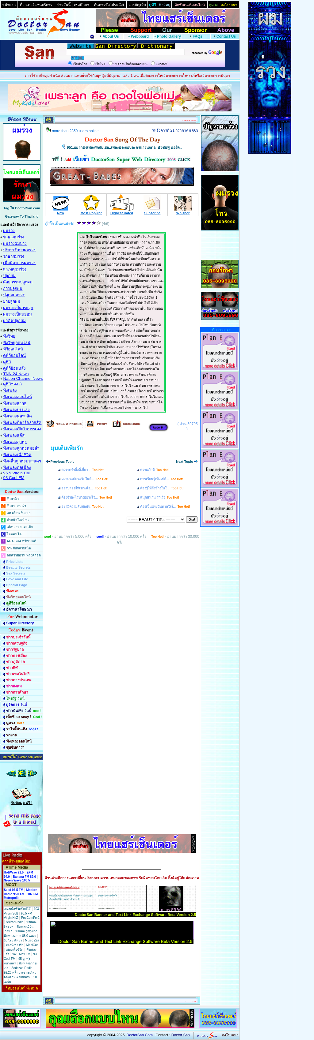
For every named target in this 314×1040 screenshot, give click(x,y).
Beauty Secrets (18, 567)
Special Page (16, 585)
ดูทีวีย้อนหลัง (14, 368)
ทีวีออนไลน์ (13, 349)
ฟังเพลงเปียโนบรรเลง (22, 429)
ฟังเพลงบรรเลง (16, 409)
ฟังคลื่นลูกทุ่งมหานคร (22, 461)
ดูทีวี (7, 362)
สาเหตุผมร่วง (14, 269)
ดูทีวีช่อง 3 (12, 384)
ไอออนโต (14, 534)
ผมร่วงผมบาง (15, 243)
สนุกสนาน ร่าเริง (159, 497)
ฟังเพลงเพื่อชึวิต (17, 454)
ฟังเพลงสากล (14, 403)
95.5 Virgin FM (16, 473)
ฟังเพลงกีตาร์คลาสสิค (22, 422)
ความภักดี (154, 470)
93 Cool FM (13, 477)
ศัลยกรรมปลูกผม (18, 282)
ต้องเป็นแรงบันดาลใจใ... (165, 506)
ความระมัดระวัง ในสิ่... (84, 479)
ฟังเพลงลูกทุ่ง (15, 442)
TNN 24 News (16, 374)
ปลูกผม (9, 275)
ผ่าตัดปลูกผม (14, 320)
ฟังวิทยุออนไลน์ (16, 342)
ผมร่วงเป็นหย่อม (17, 314)
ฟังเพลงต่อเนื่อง (17, 467)
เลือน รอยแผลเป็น (20, 527)
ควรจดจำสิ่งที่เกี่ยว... (83, 470)
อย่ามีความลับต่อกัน (83, 506)
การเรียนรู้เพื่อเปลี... (161, 479)
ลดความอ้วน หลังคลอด (24, 555)
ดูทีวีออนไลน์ (14, 355)
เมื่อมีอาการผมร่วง (19, 262)
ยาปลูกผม (11, 301)
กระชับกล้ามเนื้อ (19, 548)
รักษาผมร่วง (13, 237)
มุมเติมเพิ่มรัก (67, 448)
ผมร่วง (9, 230)
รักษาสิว (13, 499)
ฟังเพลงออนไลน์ (17, 397)
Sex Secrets (15, 573)
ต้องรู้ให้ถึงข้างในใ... (161, 488)
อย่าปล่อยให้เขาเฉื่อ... (84, 488)
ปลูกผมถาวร (14, 295)
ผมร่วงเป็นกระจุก (18, 307)
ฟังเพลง (10, 390)
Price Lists (14, 561)
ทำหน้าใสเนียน (18, 520)
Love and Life (17, 579)
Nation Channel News (23, 378)
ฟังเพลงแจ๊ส (14, 435)
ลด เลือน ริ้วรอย (18, 513)
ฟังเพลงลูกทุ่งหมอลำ (21, 448)
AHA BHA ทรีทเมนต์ (21, 541)
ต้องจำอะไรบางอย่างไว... (86, 497)
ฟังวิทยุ (9, 336)
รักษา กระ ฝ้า (16, 506)
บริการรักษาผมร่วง (19, 250)
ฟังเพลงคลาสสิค (17, 416)
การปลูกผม (12, 288)
